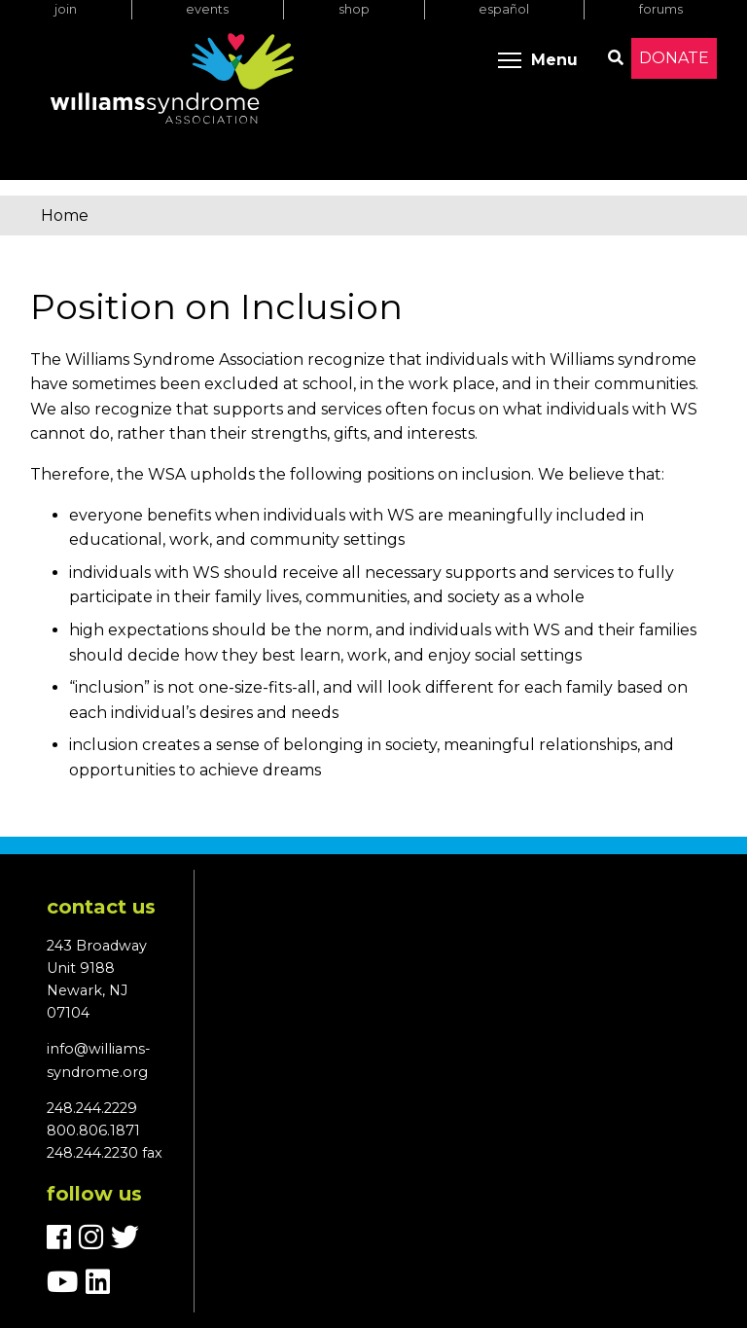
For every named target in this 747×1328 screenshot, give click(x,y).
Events (207, 9)
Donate (674, 58)
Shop (354, 9)
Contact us (101, 906)
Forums (661, 9)
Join (65, 9)
